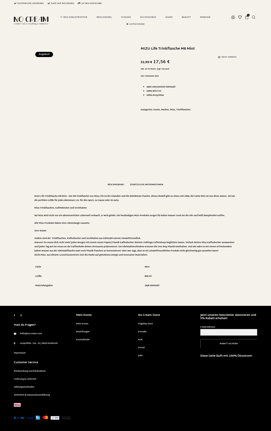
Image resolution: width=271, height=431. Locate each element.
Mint (147, 267)
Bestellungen (83, 332)
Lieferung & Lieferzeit (25, 379)
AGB (140, 340)
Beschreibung (116, 185)
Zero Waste (40, 231)
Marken (165, 110)
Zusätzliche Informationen (146, 185)
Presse (141, 348)
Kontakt (142, 332)
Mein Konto (82, 324)
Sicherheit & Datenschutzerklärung (32, 395)
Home (156, 110)
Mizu (172, 110)
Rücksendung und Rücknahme (30, 371)
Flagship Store (145, 324)
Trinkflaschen (183, 110)
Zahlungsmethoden (24, 387)
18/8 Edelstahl (152, 286)
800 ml (148, 276)
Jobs (140, 356)
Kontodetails (83, 340)
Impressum (20, 353)
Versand (165, 69)
